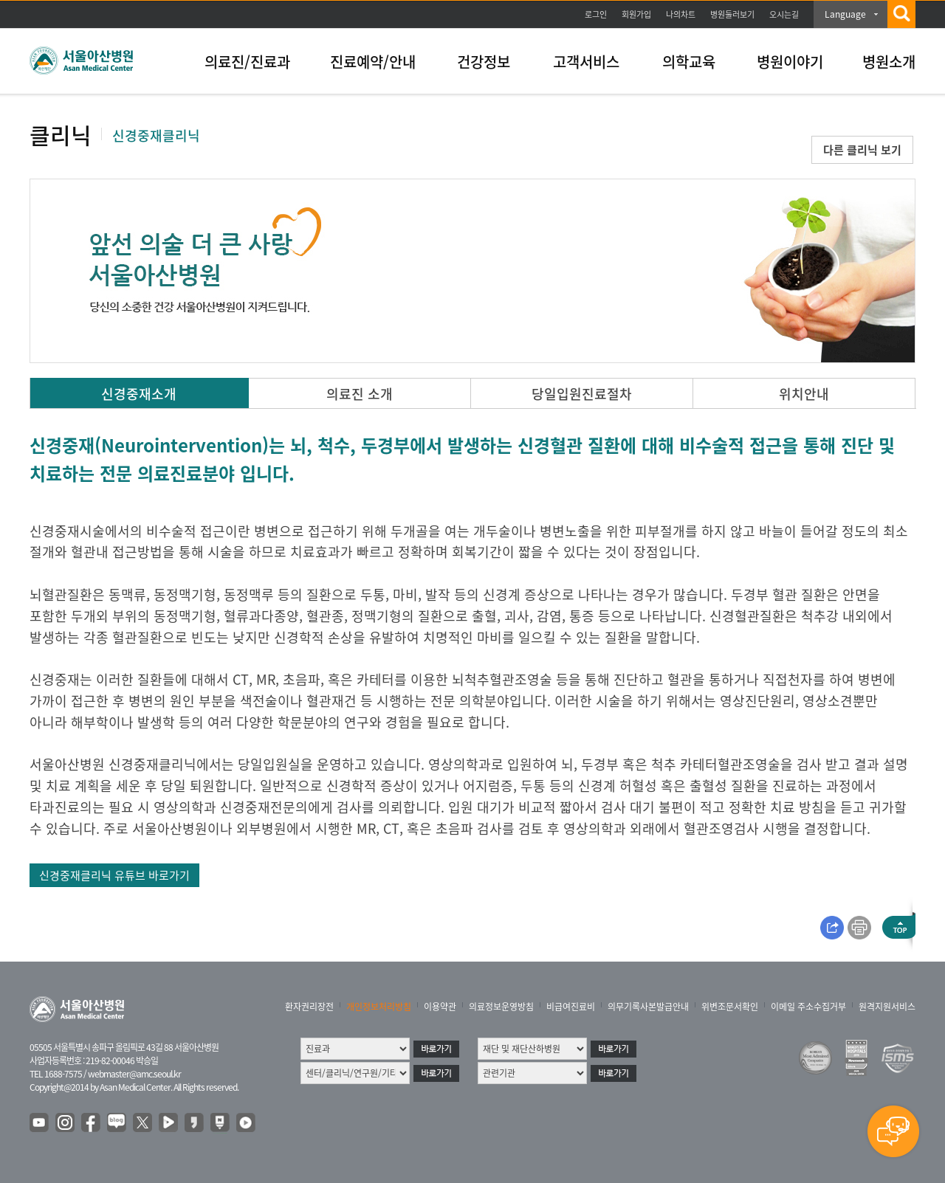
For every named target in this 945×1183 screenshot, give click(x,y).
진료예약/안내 (373, 61)
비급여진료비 (570, 1006)
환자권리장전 (309, 1006)
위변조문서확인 (729, 1006)
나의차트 (680, 14)
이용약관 (440, 1006)
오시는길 (784, 14)
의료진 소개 (359, 394)
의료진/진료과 (247, 61)
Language (845, 14)
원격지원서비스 (887, 1006)
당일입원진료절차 (582, 394)
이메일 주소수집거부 (808, 1006)
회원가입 (636, 14)
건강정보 (483, 61)
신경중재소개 (138, 394)
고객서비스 (586, 61)
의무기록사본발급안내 (648, 1006)
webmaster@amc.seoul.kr (134, 1073)
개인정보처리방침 (378, 1006)
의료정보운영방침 (501, 1006)
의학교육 (688, 61)
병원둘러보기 (732, 14)
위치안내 (804, 394)
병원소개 (888, 61)
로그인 (596, 14)
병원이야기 (790, 61)
